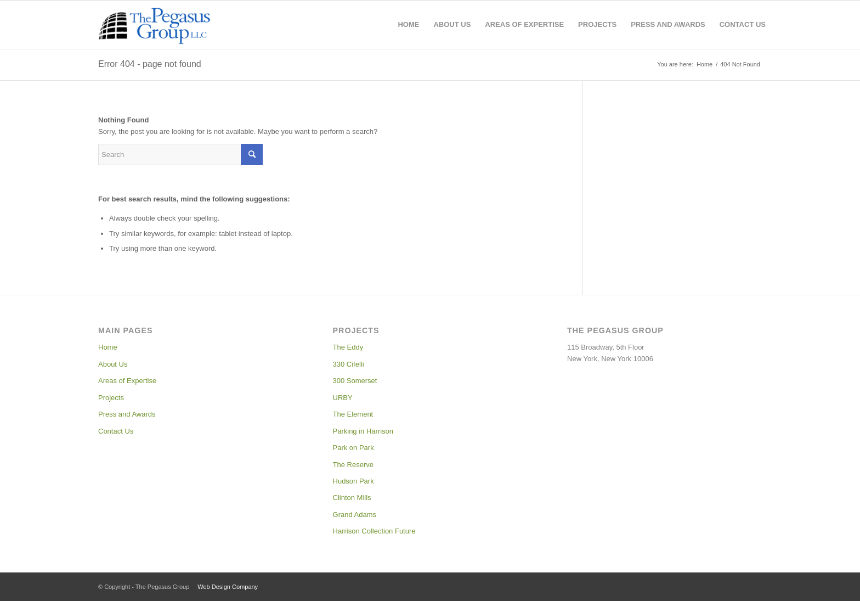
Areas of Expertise (127, 381)
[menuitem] (408, 25)
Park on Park (353, 447)
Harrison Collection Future (374, 531)
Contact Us (115, 431)
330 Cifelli (348, 364)
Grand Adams (355, 514)
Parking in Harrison (363, 431)
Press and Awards (127, 414)
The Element (353, 414)
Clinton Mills (352, 497)
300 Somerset (355, 381)
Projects (111, 398)
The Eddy (348, 347)
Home (107, 347)
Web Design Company (227, 586)
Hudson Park (353, 481)
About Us (112, 364)
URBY (343, 398)
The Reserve (353, 464)
